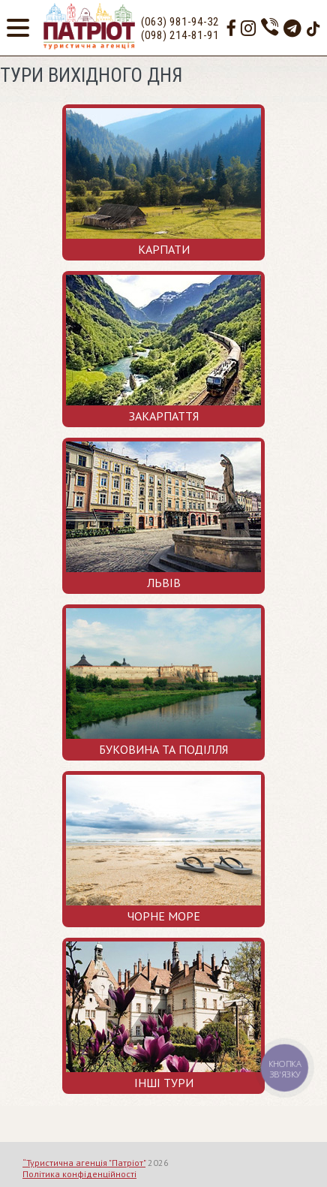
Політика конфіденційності (79, 1173)
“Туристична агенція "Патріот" (84, 1162)
